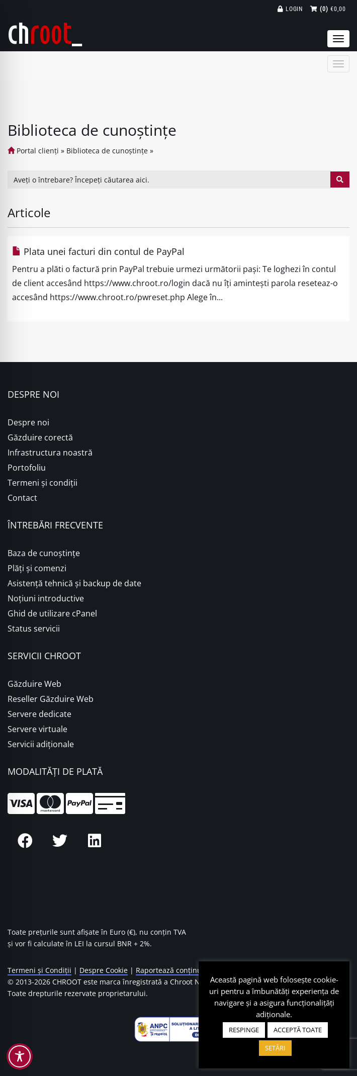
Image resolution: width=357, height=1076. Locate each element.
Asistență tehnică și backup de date (74, 583)
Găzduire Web (34, 683)
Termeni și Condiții (39, 970)
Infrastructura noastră (50, 452)
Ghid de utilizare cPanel (52, 613)
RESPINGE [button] (244, 1029)
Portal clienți (33, 150)
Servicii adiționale (41, 744)
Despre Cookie (103, 970)
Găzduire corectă (40, 437)
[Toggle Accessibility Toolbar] (20, 1056)
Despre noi (28, 422)
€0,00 (328, 9)
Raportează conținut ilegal (180, 970)
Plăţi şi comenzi (37, 568)
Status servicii (34, 628)
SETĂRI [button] (275, 1047)
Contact (22, 497)
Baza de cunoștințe (44, 553)
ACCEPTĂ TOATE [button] (298, 1029)
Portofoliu (27, 467)
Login (290, 9)
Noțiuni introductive (46, 598)
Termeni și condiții (42, 482)
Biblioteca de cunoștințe (107, 150)
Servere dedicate (39, 714)
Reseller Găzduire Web (51, 698)
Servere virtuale (37, 729)
